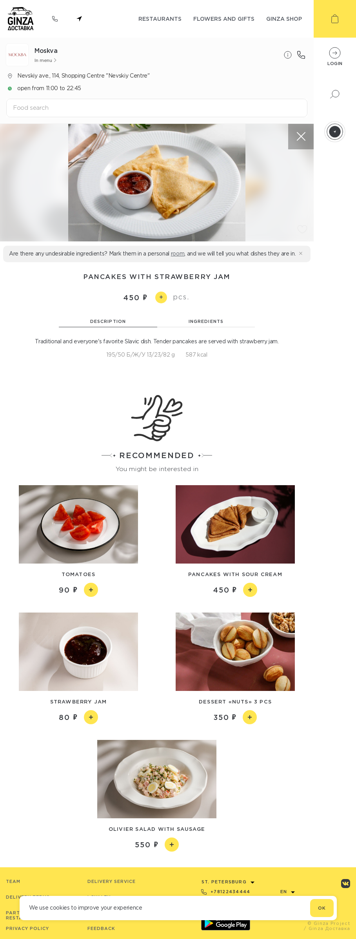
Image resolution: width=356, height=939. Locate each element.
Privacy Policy (27, 928)
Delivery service (111, 881)
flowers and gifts (223, 19)
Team (13, 881)
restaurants (160, 19)
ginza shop (284, 19)
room (178, 253)
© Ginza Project (328, 923)
